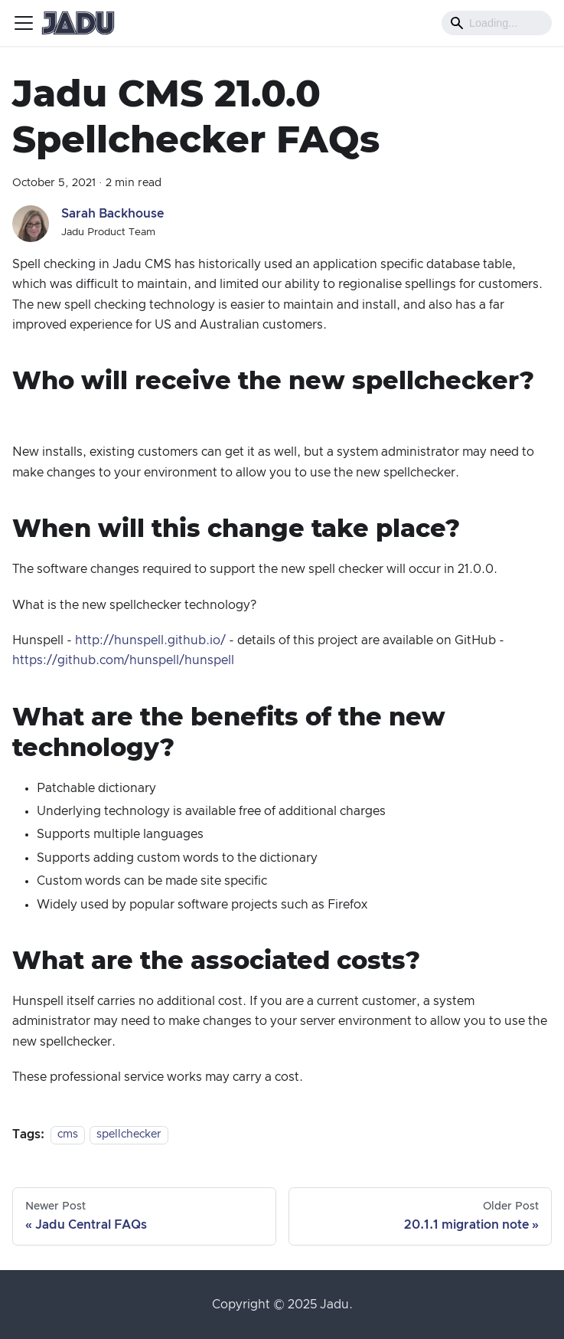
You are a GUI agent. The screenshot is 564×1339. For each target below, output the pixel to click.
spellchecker (128, 1135)
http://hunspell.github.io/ (150, 640)
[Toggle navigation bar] (23, 22)
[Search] (497, 23)
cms (67, 1135)
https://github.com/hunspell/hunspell (123, 660)
